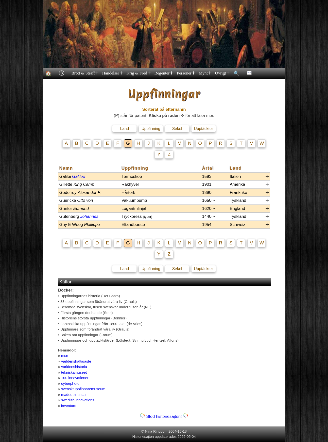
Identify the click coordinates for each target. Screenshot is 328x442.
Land (124, 129)
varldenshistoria (74, 367)
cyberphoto (70, 383)
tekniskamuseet (74, 372)
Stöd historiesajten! (164, 416)
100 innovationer (74, 378)
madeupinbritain (74, 394)
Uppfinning (150, 129)
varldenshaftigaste (76, 361)
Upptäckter (203, 129)
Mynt (205, 73)
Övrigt (222, 73)
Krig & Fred (138, 73)
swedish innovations (77, 400)
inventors (68, 406)
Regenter (163, 73)
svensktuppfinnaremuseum (83, 389)
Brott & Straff (84, 73)
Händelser (112, 73)
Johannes (89, 216)
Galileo (78, 176)
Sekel (177, 129)
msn (64, 355)
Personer (186, 73)
